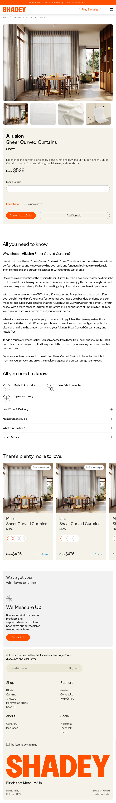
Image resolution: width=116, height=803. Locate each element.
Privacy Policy (12, 790)
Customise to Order (21, 215)
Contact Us (18, 637)
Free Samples (90, 9)
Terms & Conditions (101, 790)
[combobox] (58, 188)
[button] (10, 538)
